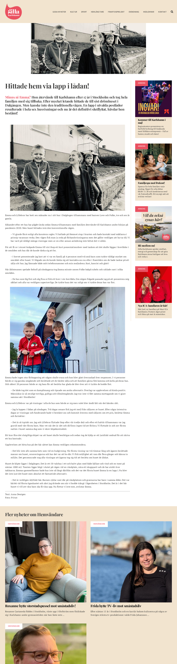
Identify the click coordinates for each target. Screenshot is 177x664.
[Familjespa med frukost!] (153, 172)
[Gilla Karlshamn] (13, 3)
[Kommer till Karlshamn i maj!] (153, 109)
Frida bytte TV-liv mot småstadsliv (116, 606)
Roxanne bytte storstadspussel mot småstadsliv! (40, 606)
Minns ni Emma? (18, 97)
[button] (172, 12)
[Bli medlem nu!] (153, 233)
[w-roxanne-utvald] (45, 522)
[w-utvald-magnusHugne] (45, 624)
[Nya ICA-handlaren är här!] (153, 292)
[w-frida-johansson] (131, 522)
